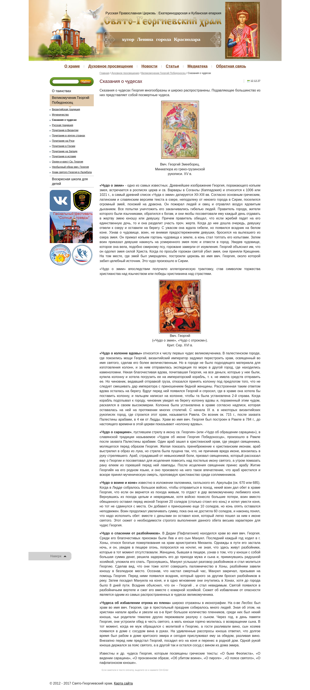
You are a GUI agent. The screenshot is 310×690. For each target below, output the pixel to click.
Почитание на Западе (65, 151)
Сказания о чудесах (64, 119)
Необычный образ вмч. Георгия (70, 166)
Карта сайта (123, 683)
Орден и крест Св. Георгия (67, 161)
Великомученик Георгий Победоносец (70, 100)
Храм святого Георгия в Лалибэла (72, 172)
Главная (104, 73)
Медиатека (198, 66)
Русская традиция (62, 125)
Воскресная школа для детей (70, 181)
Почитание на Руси (63, 140)
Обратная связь (231, 66)
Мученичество (60, 114)
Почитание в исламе (64, 156)
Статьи (172, 66)
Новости (149, 66)
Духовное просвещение (110, 66)
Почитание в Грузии (63, 146)
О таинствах (61, 91)
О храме (72, 66)
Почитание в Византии (65, 130)
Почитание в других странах (68, 135)
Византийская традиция (66, 109)
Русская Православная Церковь (131, 13)
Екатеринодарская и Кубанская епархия (189, 13)
